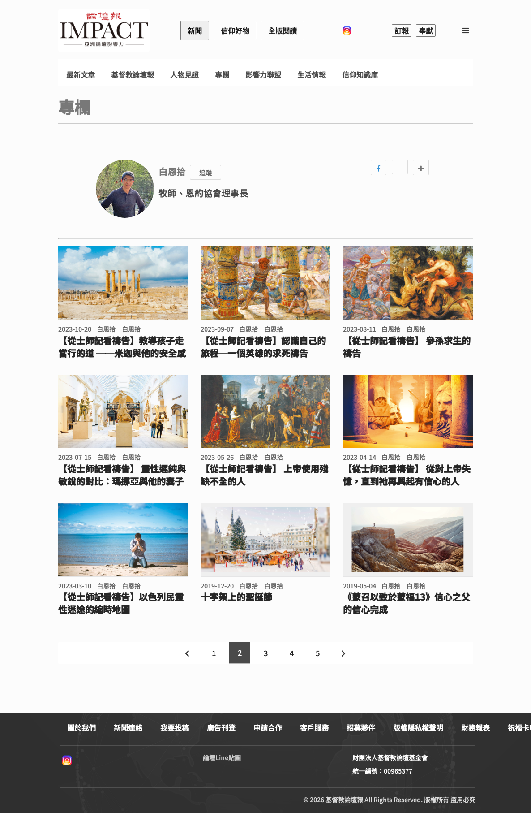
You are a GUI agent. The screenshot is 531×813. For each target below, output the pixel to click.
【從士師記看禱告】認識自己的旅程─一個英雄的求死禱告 (263, 346)
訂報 (401, 30)
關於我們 (81, 727)
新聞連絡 (128, 727)
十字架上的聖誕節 (236, 597)
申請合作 (267, 727)
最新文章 (80, 74)
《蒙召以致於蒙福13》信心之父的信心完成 (406, 603)
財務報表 (475, 727)
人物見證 (184, 74)
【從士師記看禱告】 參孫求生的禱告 (407, 346)
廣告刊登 (221, 727)
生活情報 (311, 74)
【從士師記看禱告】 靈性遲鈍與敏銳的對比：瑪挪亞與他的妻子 (122, 475)
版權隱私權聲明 (418, 727)
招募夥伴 (361, 727)
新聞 (195, 30)
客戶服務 (314, 727)
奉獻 (426, 30)
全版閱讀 (282, 30)
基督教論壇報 (132, 74)
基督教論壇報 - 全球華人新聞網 (104, 30)
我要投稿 (174, 727)
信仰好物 (235, 30)
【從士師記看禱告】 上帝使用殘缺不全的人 (264, 475)
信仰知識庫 (360, 74)
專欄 (222, 74)
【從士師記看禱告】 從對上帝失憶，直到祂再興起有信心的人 (407, 475)
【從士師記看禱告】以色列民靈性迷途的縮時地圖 (121, 603)
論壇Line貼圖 (222, 757)
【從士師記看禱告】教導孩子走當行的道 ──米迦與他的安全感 (122, 346)
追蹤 (205, 172)
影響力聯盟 (263, 74)
